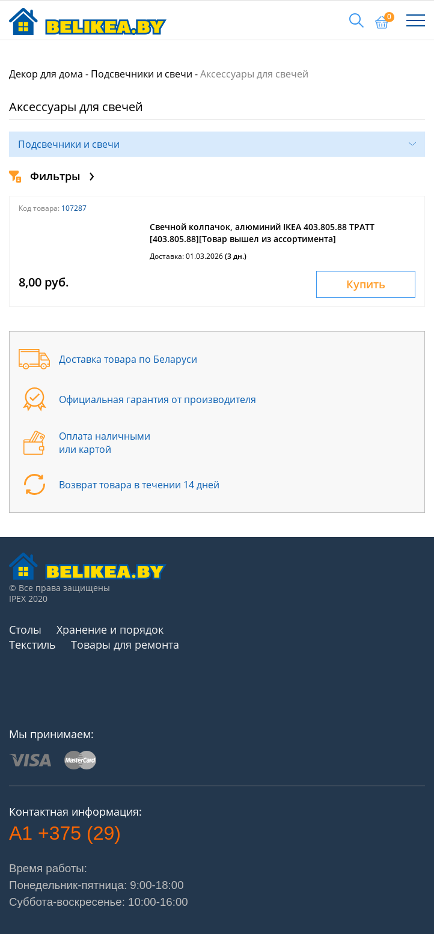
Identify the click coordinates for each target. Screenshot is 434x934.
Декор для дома (46, 73)
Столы (25, 629)
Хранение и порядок (110, 629)
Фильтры (51, 176)
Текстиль (32, 644)
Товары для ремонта (125, 644)
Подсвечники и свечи (141, 73)
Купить (365, 284)
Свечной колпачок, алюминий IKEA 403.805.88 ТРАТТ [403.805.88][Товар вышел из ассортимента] (262, 232)
